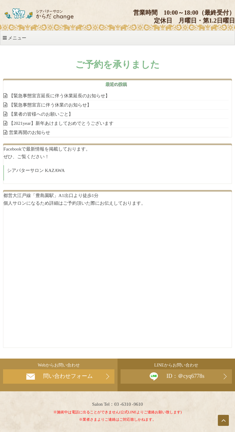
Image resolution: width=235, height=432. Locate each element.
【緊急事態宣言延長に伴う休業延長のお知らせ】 (59, 95)
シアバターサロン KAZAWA (36, 170)
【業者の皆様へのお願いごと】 (41, 114)
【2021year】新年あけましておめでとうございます (61, 123)
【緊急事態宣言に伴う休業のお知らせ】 (50, 104)
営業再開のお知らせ (29, 132)
